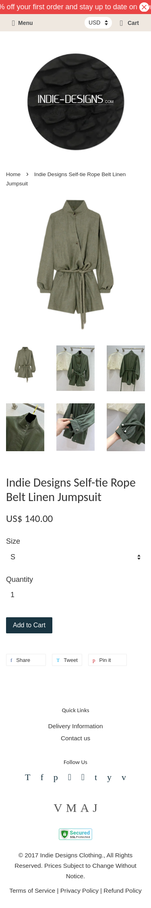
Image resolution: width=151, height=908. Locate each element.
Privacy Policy (79, 890)
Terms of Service (32, 890)
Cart (129, 22)
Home (13, 174)
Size (13, 541)
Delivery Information (75, 726)
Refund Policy (122, 890)
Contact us (75, 738)
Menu (22, 22)
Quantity (19, 579)
